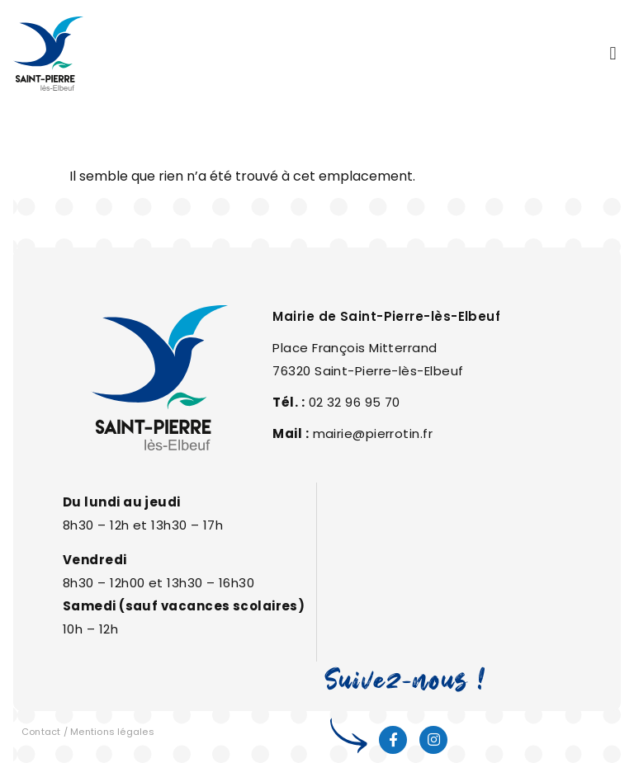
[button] (613, 54)
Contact (41, 731)
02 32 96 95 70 (354, 402)
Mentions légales (112, 731)
